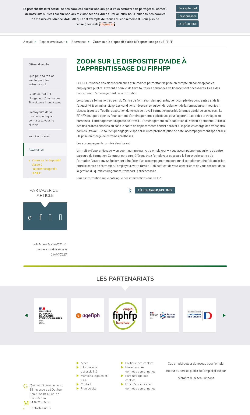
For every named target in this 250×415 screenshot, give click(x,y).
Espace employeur (52, 42)
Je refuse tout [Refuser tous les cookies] (187, 23)
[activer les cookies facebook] (30, 217)
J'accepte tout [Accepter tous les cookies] (187, 8)
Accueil (28, 42)
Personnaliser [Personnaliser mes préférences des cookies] (187, 16)
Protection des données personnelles (140, 369)
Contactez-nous (40, 408)
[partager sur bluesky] (60, 217)
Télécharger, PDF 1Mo (155, 190)
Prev (26, 315)
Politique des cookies (139, 363)
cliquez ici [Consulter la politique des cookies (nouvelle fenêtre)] (107, 24)
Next (224, 315)
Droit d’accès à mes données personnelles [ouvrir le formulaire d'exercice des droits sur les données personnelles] (140, 386)
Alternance (78, 42)
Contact (86, 384)
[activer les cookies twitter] (50, 217)
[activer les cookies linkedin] (40, 217)
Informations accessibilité (89, 369)
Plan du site (88, 389)
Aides (84, 363)
